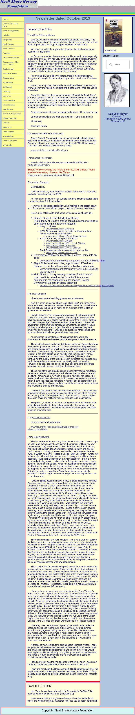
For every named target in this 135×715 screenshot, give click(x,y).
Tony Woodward (41, 437)
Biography (7, 39)
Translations (8, 136)
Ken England (39, 293)
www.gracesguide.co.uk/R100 (59, 241)
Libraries (7, 96)
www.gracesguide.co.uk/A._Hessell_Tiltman (65, 243)
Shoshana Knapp (41, 417)
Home (5, 19)
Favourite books (10, 73)
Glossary (6, 91)
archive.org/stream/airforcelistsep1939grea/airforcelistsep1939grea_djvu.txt (77, 285)
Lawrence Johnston (42, 158)
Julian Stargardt (41, 182)
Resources (7, 127)
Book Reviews (9, 48)
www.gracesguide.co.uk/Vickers (60, 229)
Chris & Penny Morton (44, 35)
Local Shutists (9, 100)
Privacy (6, 123)
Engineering (8, 69)
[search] (117, 64)
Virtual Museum (10, 140)
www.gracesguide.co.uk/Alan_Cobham (63, 248)
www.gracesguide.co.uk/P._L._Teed (61, 252)
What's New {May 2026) (10, 25)
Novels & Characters (12, 114)
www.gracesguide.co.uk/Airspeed (60, 245)
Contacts (6, 53)
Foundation (8, 82)
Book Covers (8, 44)
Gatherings (7, 87)
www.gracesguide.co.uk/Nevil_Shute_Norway (66, 236)
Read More (113, 35)
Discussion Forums (11, 57)
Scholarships (8, 131)
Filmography (8, 78)
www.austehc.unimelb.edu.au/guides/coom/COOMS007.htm (72, 260)
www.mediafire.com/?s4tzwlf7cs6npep (49, 150)
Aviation (6, 35)
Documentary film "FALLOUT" (10, 63)
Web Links (7, 145)
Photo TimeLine (10, 118)
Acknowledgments (11, 30)
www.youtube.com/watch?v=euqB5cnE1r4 (51, 175)
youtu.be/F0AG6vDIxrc (39, 165)
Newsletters (8, 109)
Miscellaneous (9, 105)
